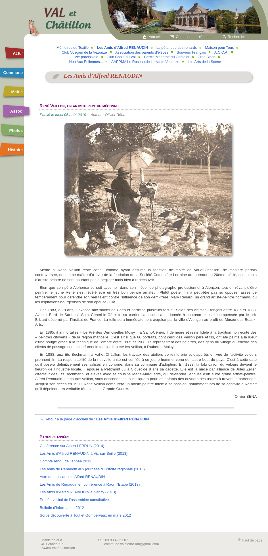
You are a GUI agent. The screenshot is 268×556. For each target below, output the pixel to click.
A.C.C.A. (221, 52)
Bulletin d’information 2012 (62, 508)
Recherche (236, 37)
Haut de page (249, 540)
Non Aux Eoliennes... (86, 62)
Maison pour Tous (219, 47)
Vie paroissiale (86, 57)
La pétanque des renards (176, 47)
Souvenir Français (191, 52)
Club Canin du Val (121, 57)
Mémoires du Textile (72, 47)
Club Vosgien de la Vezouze (84, 52)
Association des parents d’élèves (141, 52)
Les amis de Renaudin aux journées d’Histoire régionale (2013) (92, 469)
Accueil (154, 37)
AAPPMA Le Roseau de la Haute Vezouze (145, 62)
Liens (208, 37)
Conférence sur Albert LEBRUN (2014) (72, 446)
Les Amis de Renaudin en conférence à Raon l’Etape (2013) (90, 484)
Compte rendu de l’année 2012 (65, 461)
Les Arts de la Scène (204, 62)
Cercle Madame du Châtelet (166, 57)
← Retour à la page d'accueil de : (94, 419)
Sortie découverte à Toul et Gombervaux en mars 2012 (85, 515)
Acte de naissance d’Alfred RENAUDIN (72, 477)
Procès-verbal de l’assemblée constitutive (74, 500)
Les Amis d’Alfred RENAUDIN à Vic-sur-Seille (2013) (83, 453)
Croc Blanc (206, 57)
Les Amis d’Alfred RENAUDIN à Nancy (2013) (78, 492)
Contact (182, 37)
